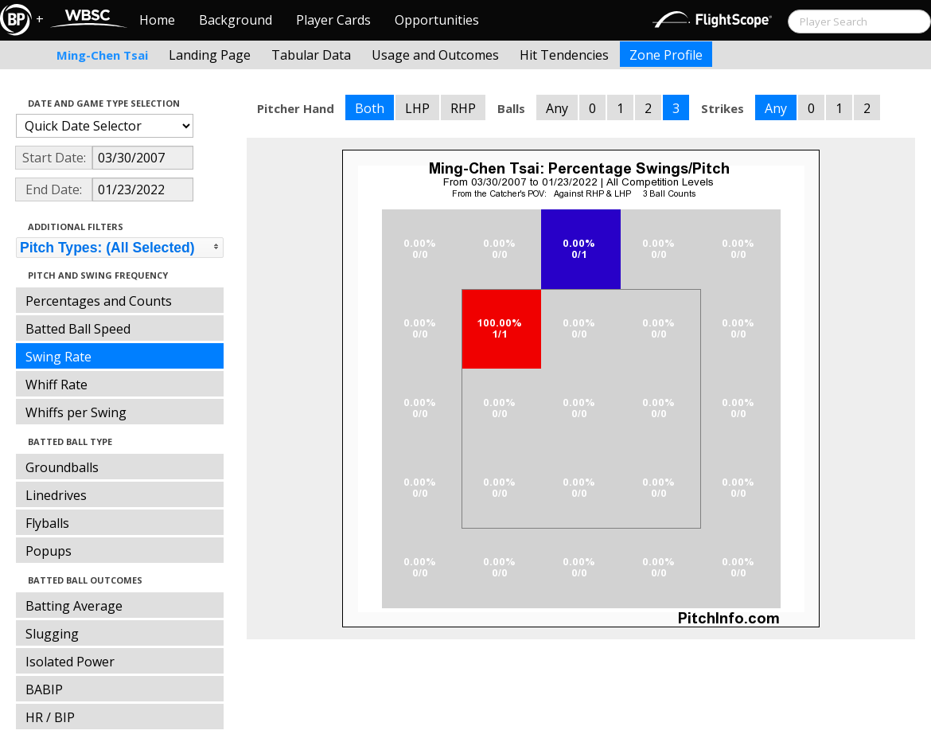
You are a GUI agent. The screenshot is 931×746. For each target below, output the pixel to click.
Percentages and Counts (98, 301)
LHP (417, 108)
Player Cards (333, 20)
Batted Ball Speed (77, 329)
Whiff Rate (56, 384)
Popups (48, 551)
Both (369, 108)
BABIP (44, 689)
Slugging (52, 633)
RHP (463, 108)
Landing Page (210, 55)
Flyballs (47, 523)
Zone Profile (666, 55)
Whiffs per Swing (76, 412)
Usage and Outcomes (435, 55)
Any (557, 108)
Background (235, 20)
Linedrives (56, 495)
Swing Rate (58, 356)
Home (157, 20)
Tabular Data (311, 55)
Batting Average (74, 606)
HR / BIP (50, 717)
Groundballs (62, 467)
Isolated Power (70, 661)
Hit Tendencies (564, 55)
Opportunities (437, 20)
